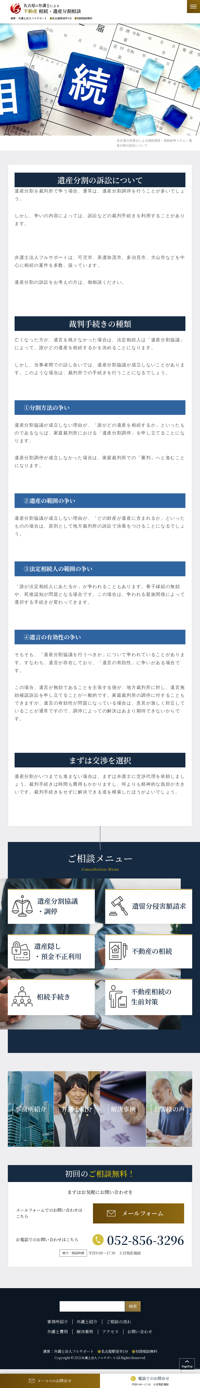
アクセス (110, 1337)
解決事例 (85, 1337)
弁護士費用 (58, 1337)
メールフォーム (138, 1218)
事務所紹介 (58, 1327)
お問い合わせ (139, 1337)
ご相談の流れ (118, 1327)
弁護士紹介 (87, 1327)
